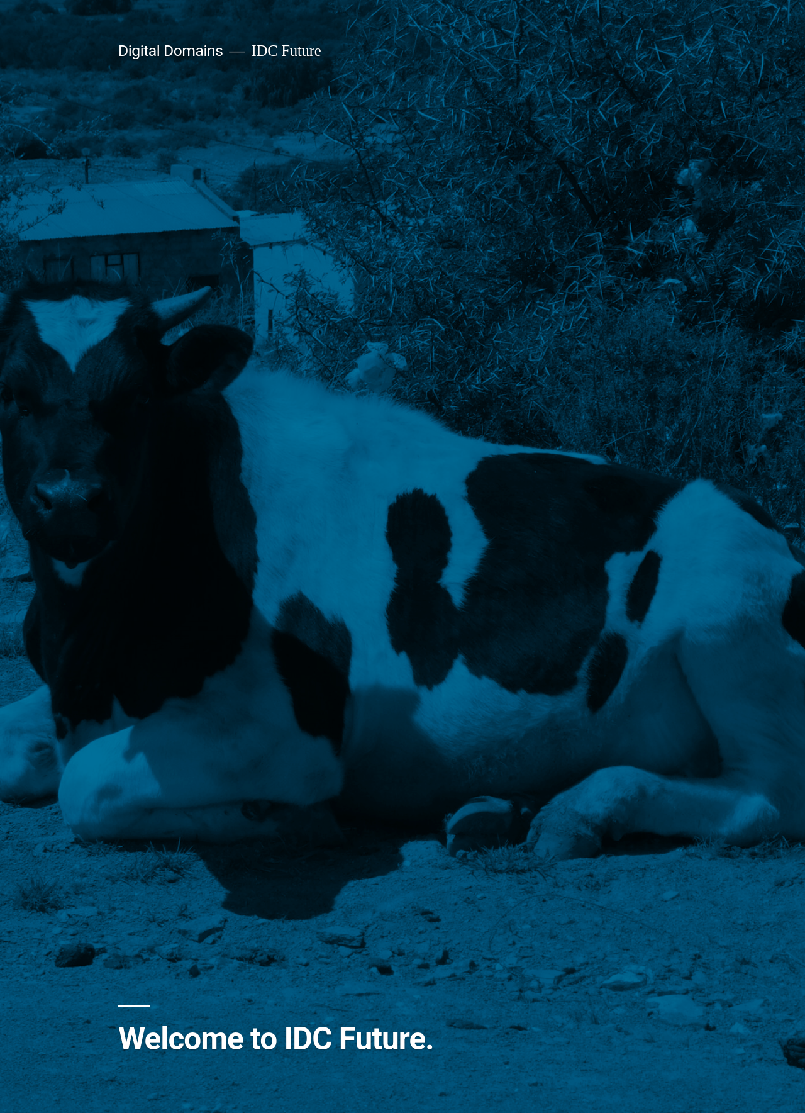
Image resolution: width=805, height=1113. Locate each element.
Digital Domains (170, 51)
